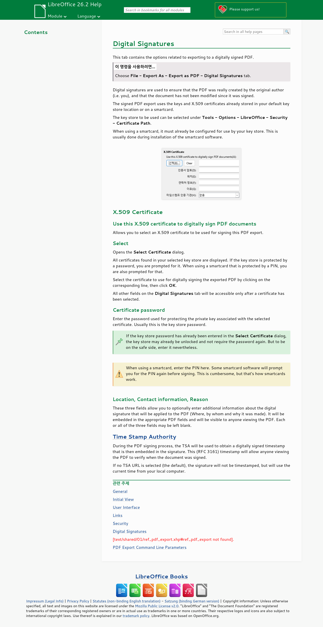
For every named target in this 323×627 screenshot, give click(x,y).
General (120, 491)
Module (55, 16)
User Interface (126, 507)
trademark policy (136, 615)
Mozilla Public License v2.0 (156, 605)
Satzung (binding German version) (191, 601)
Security (120, 523)
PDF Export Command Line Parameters (150, 547)
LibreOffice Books (161, 576)
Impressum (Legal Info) (45, 601)
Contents (36, 32)
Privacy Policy (78, 601)
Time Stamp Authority (144, 436)
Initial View (123, 499)
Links (118, 515)
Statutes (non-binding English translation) (127, 601)
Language (86, 16)
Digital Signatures (130, 531)
